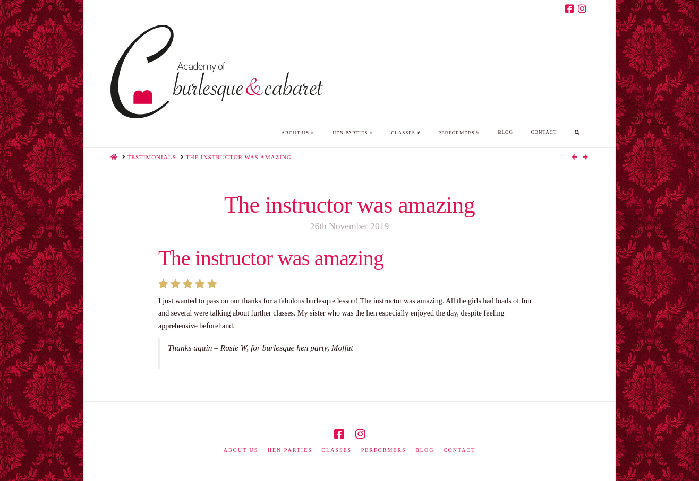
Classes (336, 450)
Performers (383, 450)
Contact (459, 450)
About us (241, 450)
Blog (424, 450)
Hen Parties (290, 450)
